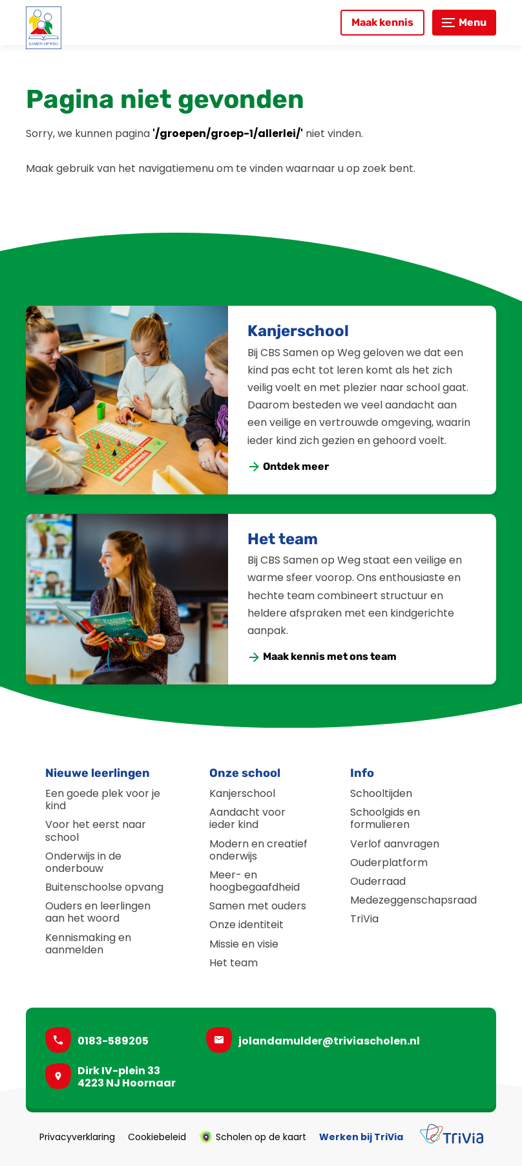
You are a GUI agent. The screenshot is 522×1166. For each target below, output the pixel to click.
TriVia (364, 918)
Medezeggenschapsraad (413, 900)
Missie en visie (243, 944)
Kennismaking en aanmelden (88, 943)
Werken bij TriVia (361, 1136)
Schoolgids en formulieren (385, 818)
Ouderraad (378, 881)
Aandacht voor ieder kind (247, 818)
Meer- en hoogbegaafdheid (254, 881)
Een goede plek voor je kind (102, 799)
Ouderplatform (389, 862)
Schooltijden (381, 793)
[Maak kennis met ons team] (322, 657)
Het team (282, 539)
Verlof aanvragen (394, 843)
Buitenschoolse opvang (104, 887)
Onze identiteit (246, 924)
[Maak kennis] (382, 23)
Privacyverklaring (77, 1136)
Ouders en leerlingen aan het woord (98, 912)
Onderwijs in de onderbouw (83, 862)
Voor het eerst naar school (95, 830)
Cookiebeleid (157, 1136)
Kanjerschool (298, 331)
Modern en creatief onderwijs (258, 850)
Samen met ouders (257, 905)
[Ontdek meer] (288, 467)
